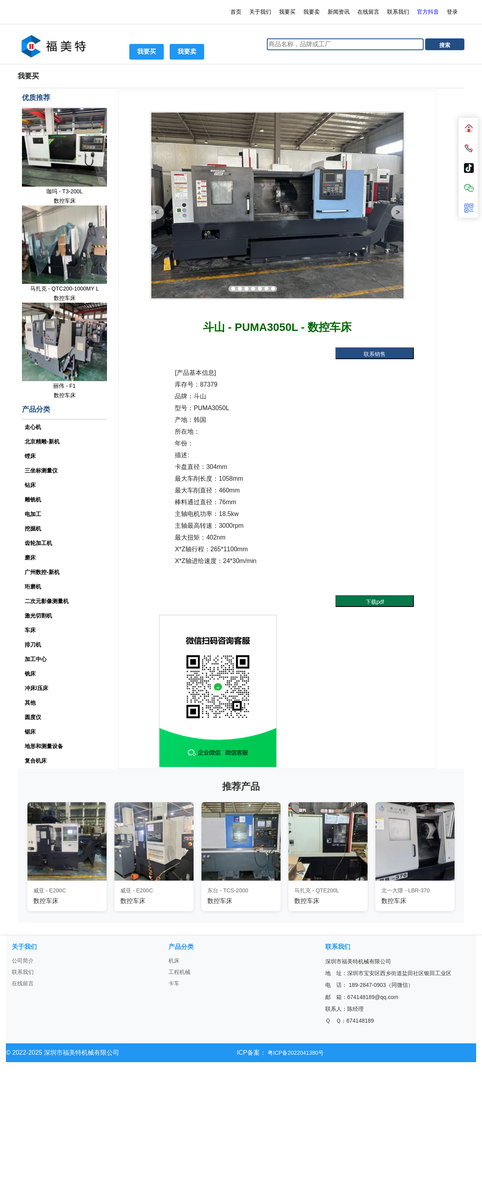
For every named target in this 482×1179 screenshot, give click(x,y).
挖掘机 (33, 528)
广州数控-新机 (42, 572)
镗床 (30, 456)
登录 (453, 12)
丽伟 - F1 (64, 386)
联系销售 (375, 354)
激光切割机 (38, 615)
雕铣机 (33, 499)
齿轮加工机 (38, 543)
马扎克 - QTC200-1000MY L (64, 288)
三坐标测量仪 (41, 470)
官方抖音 (428, 12)
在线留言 (368, 12)
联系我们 (398, 12)
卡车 (174, 983)
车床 (30, 630)
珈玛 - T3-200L (64, 191)
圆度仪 (33, 717)
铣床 (30, 673)
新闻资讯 (339, 12)
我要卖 (311, 12)
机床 (174, 960)
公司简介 (23, 960)
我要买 (287, 12)
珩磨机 (33, 586)
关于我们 (260, 12)
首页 (235, 12)
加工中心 (36, 659)
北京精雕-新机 (42, 441)
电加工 (33, 514)
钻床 (30, 485)
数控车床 (65, 201)
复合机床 (36, 761)
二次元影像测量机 (47, 601)
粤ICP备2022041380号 (295, 1053)
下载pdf (375, 602)
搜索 (444, 45)
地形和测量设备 (44, 746)
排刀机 (33, 644)
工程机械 (179, 972)
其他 (30, 702)
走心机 (33, 427)
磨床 (30, 557)
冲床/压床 (36, 688)
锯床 (30, 731)
